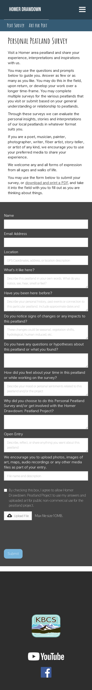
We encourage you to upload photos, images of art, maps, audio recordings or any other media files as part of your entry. (43, 462)
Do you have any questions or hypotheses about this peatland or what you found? (44, 347)
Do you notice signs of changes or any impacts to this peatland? (44, 319)
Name (9, 215)
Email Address (15, 233)
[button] (82, 9)
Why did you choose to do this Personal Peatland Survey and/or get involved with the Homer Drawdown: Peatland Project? (44, 406)
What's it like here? (19, 269)
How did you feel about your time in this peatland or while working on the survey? (44, 375)
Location (11, 252)
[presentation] (41, 532)
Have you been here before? (28, 293)
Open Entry (13, 434)
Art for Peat (38, 25)
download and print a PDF (46, 182)
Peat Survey (15, 25)
